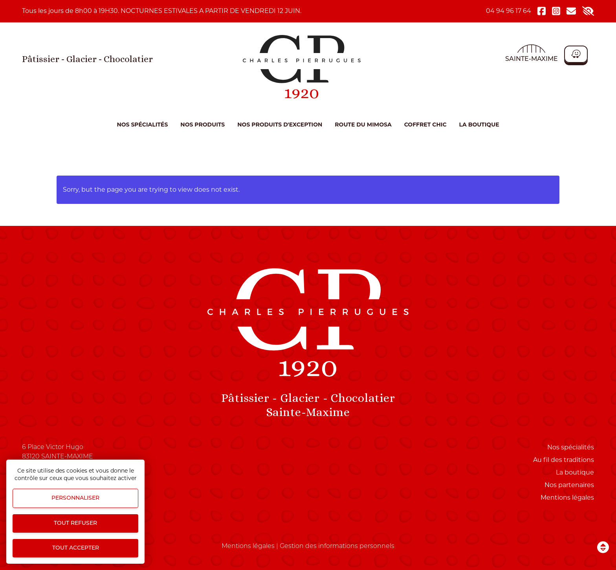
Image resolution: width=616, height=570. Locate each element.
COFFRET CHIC (425, 124)
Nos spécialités (142, 124)
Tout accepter (75, 548)
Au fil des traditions (563, 460)
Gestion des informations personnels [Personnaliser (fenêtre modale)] (337, 546)
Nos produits (202, 124)
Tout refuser (75, 523)
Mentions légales (567, 497)
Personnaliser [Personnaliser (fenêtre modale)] (75, 498)
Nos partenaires (569, 485)
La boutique (479, 124)
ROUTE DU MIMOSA (363, 124)
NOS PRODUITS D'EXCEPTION (279, 124)
